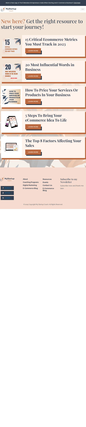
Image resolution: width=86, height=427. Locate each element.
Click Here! (77, 3)
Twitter (6, 193)
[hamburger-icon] (83, 9)
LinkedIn (6, 198)
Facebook (7, 188)
